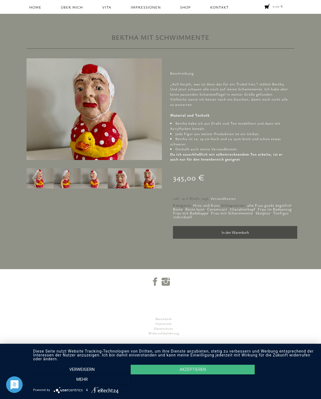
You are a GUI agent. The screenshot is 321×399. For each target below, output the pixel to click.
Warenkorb (163, 319)
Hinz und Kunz (206, 205)
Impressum (164, 323)
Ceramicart (217, 209)
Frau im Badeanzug (275, 209)
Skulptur (263, 213)
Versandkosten (223, 198)
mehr (273, 379)
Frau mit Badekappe (191, 213)
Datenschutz (163, 328)
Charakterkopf (242, 209)
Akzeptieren (174, 379)
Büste (178, 209)
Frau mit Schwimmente (232, 213)
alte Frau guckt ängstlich (269, 205)
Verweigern (75, 379)
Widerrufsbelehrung (163, 333)
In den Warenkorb (235, 232)
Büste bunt (195, 209)
